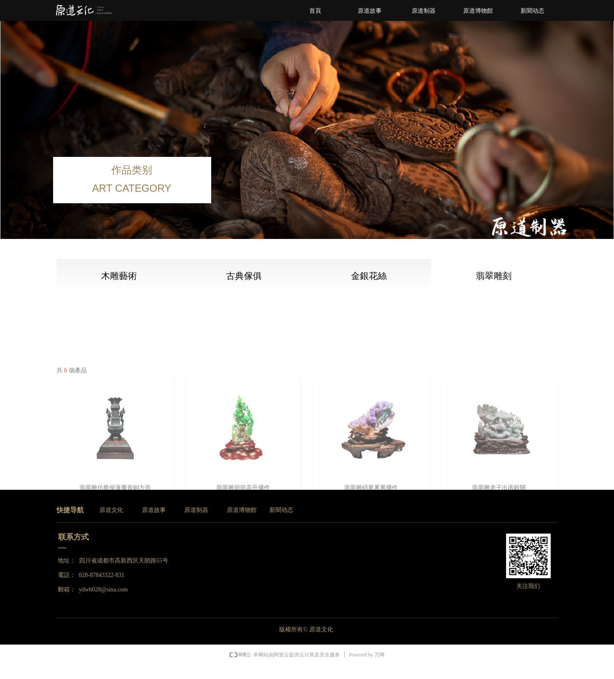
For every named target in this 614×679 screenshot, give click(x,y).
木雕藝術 (119, 276)
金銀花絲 (369, 276)
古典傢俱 (244, 276)
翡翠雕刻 (494, 276)
